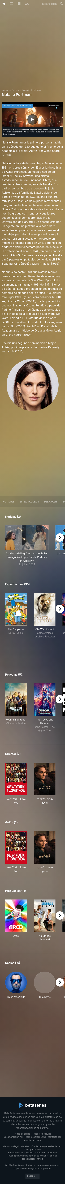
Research (52, 1152)
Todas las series (22, 1133)
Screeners (40, 1152)
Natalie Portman (31, 90)
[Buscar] (61, 4)
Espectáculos (29, 501)
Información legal (10, 1146)
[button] (27, 545)
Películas (51, 501)
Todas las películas (41, 1133)
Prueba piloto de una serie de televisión (27, 1155)
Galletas (25, 1146)
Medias (29, 1152)
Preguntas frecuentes (35, 1137)
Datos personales (32, 1149)
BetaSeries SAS (15, 1152)
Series (15, 90)
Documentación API (13, 1137)
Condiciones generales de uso (46, 1146)
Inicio (5, 90)
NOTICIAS (8, 501)
